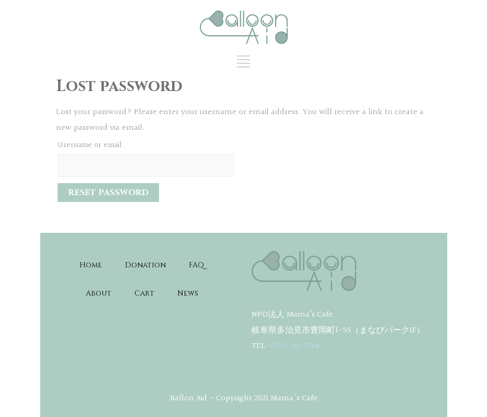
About (98, 293)
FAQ (196, 265)
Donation (145, 265)
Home (91, 265)
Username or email (90, 145)
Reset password (108, 192)
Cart (144, 293)
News (187, 293)
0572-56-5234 (294, 346)
